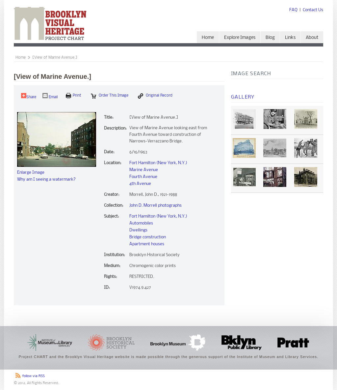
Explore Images (239, 37)
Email (50, 96)
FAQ (293, 10)
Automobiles (141, 223)
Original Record (155, 96)
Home (208, 37)
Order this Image (109, 96)
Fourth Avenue (143, 177)
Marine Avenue (143, 170)
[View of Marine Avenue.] (54, 58)
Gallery (243, 97)
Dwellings (138, 230)
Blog (270, 37)
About (312, 37)
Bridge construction (147, 237)
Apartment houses (146, 244)
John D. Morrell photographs (155, 205)
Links (290, 37)
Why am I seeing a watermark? (46, 179)
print (73, 95)
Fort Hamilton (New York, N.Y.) (158, 163)
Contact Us (313, 10)
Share (28, 96)
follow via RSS (33, 376)
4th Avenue (140, 184)
